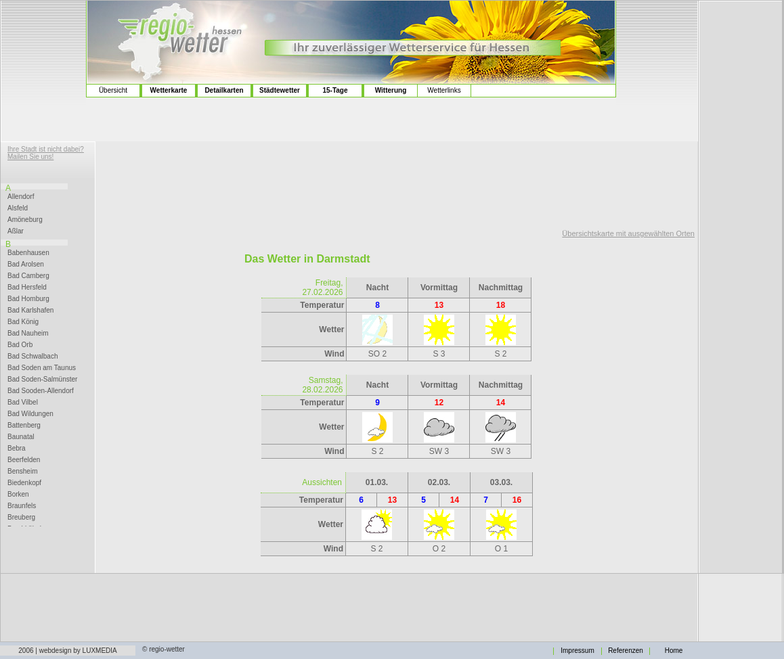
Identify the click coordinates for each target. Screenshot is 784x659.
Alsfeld (17, 208)
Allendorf (20, 197)
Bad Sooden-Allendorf (40, 391)
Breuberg (21, 517)
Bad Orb (19, 345)
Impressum (577, 650)
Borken (18, 494)
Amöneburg (25, 220)
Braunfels (21, 506)
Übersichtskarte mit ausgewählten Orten (628, 233)
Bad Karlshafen (30, 310)
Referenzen (625, 650)
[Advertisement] (43, 54)
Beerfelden (23, 460)
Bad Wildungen (30, 414)
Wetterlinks (443, 90)
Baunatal (20, 437)
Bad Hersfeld (27, 287)
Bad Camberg (28, 276)
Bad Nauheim (28, 333)
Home (674, 650)
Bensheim (22, 471)
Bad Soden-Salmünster (42, 379)
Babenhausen (28, 253)
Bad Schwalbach (32, 356)
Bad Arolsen (25, 264)
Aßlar (15, 231)
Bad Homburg (28, 299)
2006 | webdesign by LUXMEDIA (67, 650)
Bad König (23, 322)
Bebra (16, 448)
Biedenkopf (24, 483)
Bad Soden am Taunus (41, 368)
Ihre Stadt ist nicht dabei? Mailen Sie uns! (45, 152)
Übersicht (113, 90)
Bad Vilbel (22, 402)
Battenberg (24, 425)
